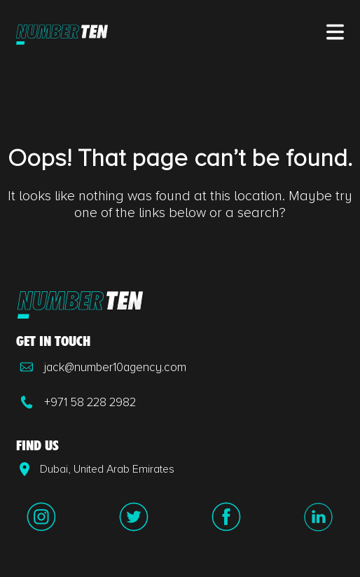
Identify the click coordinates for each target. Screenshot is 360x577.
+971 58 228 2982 (76, 401)
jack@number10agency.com (101, 366)
